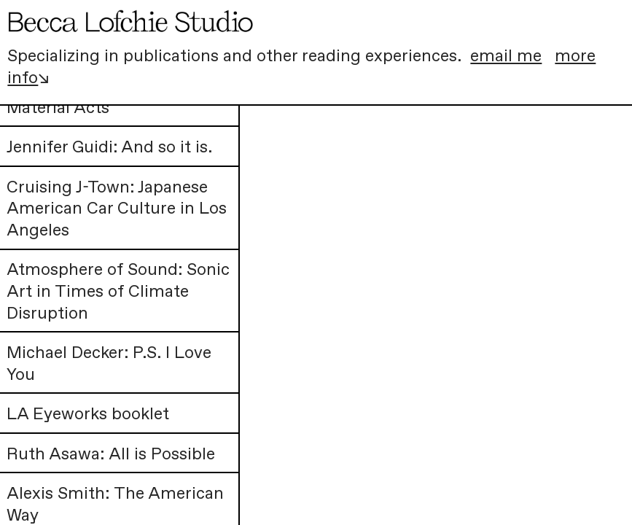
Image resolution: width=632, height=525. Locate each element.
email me (506, 56)
